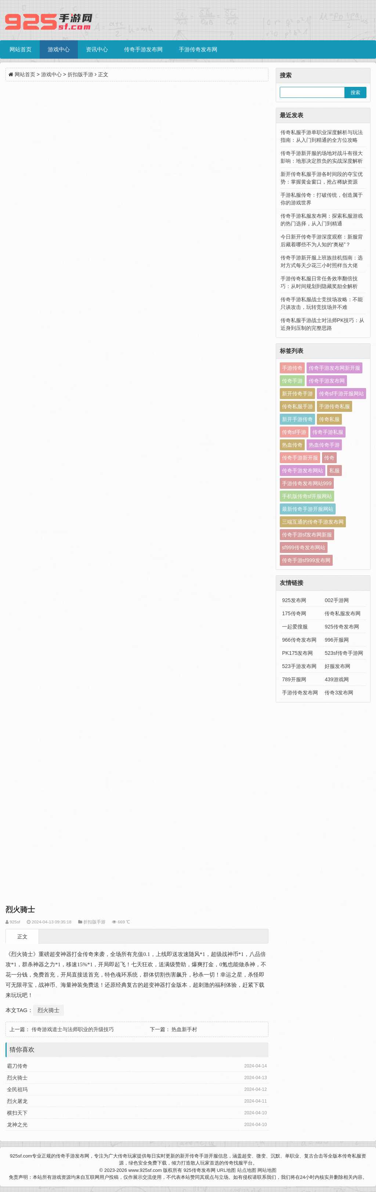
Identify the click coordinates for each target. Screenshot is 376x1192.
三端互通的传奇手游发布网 (313, 522)
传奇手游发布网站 (302, 470)
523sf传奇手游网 (344, 653)
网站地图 (266, 1170)
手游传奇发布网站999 (307, 483)
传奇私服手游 (297, 406)
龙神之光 (17, 1125)
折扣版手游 (80, 74)
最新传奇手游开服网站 (307, 509)
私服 (334, 470)
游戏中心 (59, 49)
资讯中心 (97, 49)
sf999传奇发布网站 (303, 547)
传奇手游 (292, 381)
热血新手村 (184, 1029)
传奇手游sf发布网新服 (307, 535)
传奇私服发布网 (343, 613)
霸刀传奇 (17, 1066)
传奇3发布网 (339, 692)
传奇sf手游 (294, 432)
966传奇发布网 (299, 640)
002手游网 (336, 600)
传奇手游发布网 (143, 49)
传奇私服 (329, 419)
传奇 (329, 458)
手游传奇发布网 (198, 49)
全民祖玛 (17, 1089)
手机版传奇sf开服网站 (307, 496)
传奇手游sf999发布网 (306, 560)
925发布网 (294, 600)
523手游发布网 (299, 666)
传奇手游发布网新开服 (334, 368)
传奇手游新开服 (300, 458)
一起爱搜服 (295, 627)
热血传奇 (292, 445)
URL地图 (226, 1170)
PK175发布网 (297, 653)
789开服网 (294, 679)
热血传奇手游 (324, 445)
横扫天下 (17, 1113)
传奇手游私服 (327, 432)
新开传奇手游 (297, 393)
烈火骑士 (48, 1010)
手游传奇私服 (334, 406)
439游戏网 (336, 679)
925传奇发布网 (342, 627)
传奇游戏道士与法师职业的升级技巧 (73, 1029)
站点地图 (246, 1170)
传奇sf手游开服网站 (341, 393)
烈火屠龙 (17, 1101)
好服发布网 (337, 666)
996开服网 (336, 640)
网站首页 (21, 49)
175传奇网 (294, 613)
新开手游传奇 (297, 419)
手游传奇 (292, 368)
